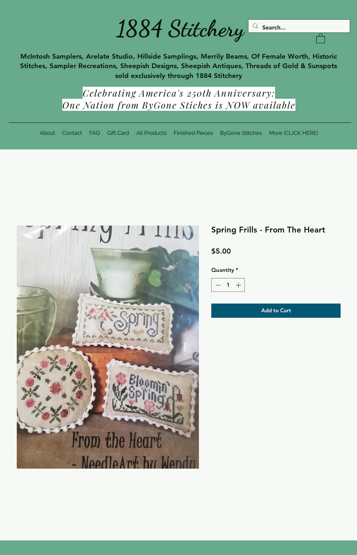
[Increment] (239, 285)
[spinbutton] (228, 285)
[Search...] (298, 28)
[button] (320, 38)
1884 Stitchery (180, 28)
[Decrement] (217, 285)
